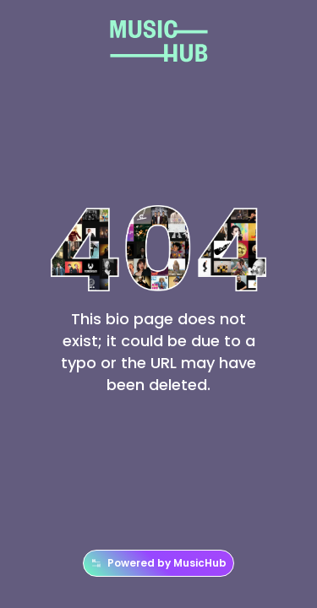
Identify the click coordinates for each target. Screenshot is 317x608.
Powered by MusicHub (158, 563)
